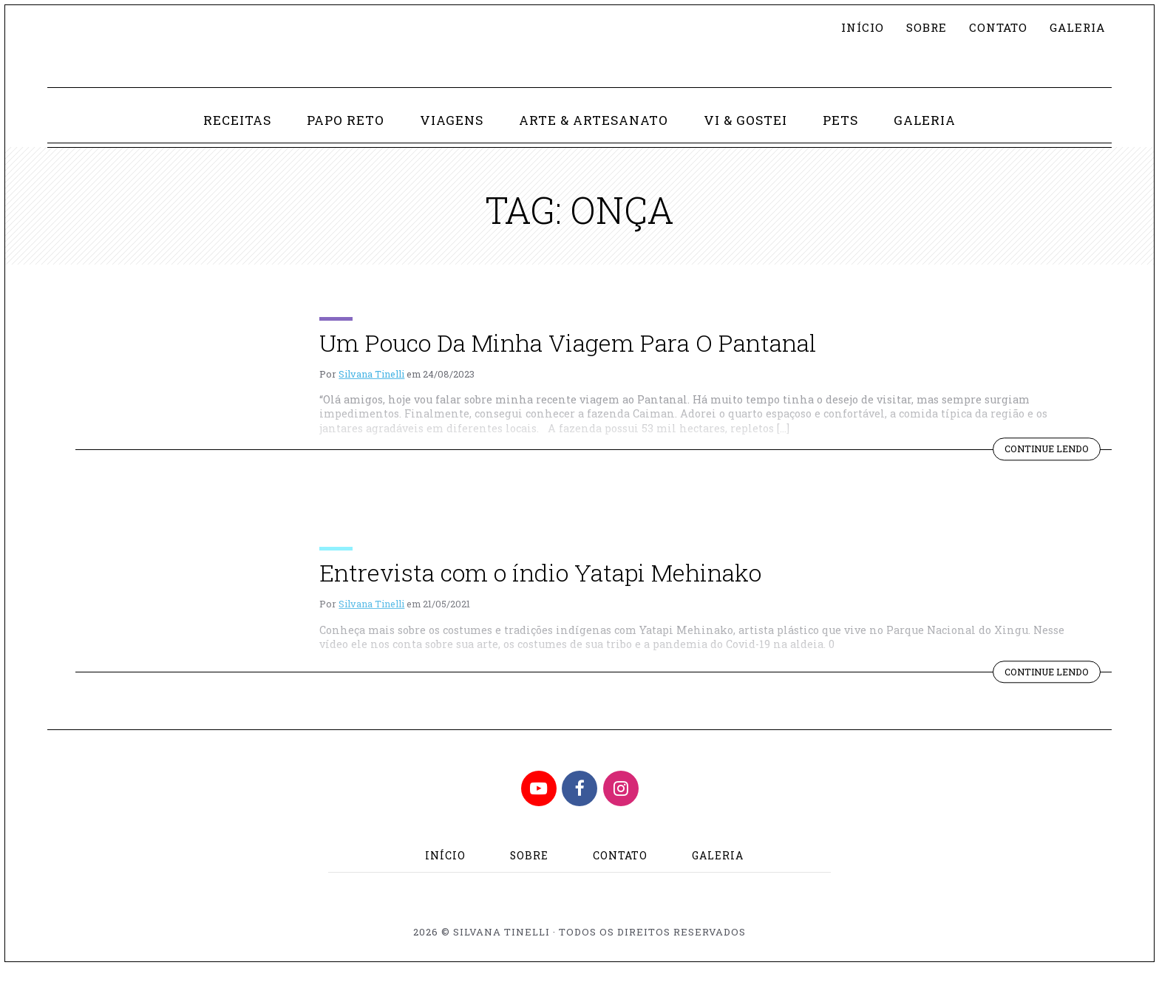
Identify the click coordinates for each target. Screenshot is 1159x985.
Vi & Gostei (747, 136)
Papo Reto (343, 136)
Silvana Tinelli (371, 391)
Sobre (920, 27)
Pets (843, 136)
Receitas (233, 136)
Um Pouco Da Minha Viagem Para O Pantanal (567, 359)
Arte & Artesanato (594, 136)
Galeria (1075, 27)
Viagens (450, 136)
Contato (993, 27)
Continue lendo (1051, 467)
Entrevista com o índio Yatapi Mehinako (540, 590)
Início (855, 27)
